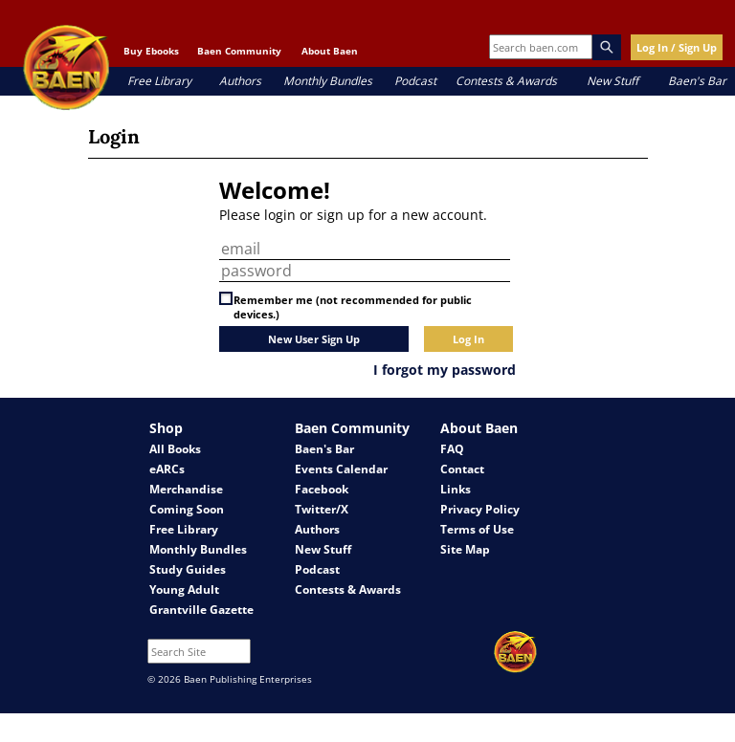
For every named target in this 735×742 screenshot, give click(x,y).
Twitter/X (321, 509)
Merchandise (186, 489)
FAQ (452, 449)
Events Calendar (341, 469)
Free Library (159, 81)
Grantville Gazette (201, 609)
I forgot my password (444, 369)
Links (455, 489)
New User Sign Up (314, 339)
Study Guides (187, 569)
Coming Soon (186, 509)
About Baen (329, 50)
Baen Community (239, 50)
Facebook (321, 489)
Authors (240, 81)
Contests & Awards (506, 81)
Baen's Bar (697, 81)
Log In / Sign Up (676, 47)
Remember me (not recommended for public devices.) (353, 307)
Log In (468, 339)
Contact (462, 469)
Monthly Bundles (327, 81)
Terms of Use (477, 529)
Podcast (415, 81)
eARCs (167, 469)
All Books (175, 449)
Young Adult (184, 589)
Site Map (465, 549)
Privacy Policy (480, 509)
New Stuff (612, 81)
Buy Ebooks (151, 50)
